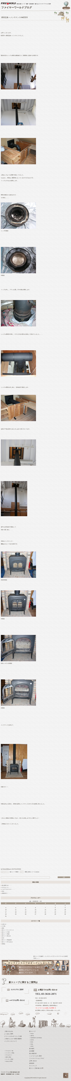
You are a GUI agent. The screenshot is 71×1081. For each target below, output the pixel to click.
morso (37, 872)
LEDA (32, 1046)
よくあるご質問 (8, 1033)
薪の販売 (31, 1048)
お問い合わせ (33, 1061)
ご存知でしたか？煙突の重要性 (13, 1038)
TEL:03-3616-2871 (46, 993)
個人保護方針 (33, 1053)
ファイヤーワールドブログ (36, 1058)
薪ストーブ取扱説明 (7, 939)
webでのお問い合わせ (15, 1000)
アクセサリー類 (9, 1050)
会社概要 (31, 1051)
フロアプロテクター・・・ (8, 889)
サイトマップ (33, 1065)
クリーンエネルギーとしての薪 (13, 1036)
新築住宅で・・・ (6, 893)
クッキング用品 (9, 1059)
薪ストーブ (32, 1031)
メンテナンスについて (10, 1041)
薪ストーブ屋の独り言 (35, 1068)
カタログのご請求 (15, 990)
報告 (3, 928)
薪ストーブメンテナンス (8, 930)
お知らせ (4, 924)
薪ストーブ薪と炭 (6, 936)
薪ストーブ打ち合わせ (7, 942)
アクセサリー (9, 1055)
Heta (32, 1044)
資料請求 (31, 1063)
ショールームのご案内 (35, 1056)
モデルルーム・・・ (7, 887)
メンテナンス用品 (10, 1053)
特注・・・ (4, 891)
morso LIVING (9, 1061)
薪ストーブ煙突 (14, 872)
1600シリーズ (31, 872)
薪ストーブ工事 (5, 932)
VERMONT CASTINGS (36, 1037)
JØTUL (32, 1035)
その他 (3, 926)
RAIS (32, 1042)
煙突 (26, 872)
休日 (3, 938)
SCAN (32, 1040)
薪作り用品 (8, 1057)
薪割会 (3, 943)
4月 (30, 901)
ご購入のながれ (8, 1031)
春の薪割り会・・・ (7, 885)
